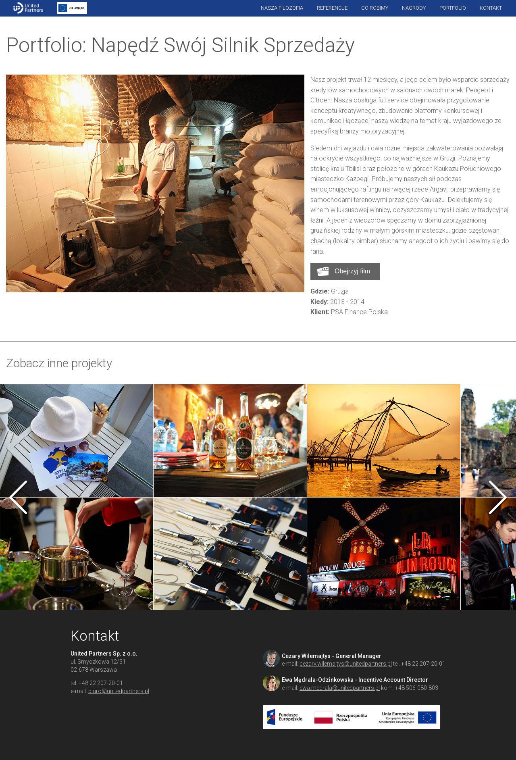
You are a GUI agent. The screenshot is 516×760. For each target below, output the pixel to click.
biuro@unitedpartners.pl (118, 691)
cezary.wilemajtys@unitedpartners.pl (346, 663)
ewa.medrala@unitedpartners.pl (340, 688)
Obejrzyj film (352, 271)
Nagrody (414, 8)
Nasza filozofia (282, 8)
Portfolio (452, 8)
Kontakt (491, 8)
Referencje (332, 8)
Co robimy (374, 8)
